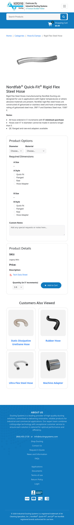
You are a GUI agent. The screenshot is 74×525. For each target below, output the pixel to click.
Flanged (20, 177)
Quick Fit (20, 174)
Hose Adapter (22, 183)
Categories (19, 35)
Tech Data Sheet (18, 274)
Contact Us (37, 445)
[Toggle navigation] (64, 6)
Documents (37, 471)
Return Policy (37, 479)
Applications (37, 466)
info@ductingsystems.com (46, 436)
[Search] (63, 17)
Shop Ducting (37, 441)
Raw (18, 180)
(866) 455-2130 (22, 436)
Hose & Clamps (34, 35)
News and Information (37, 454)
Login (37, 483)
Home (9, 35)
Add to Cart (51, 285)
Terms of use (37, 475)
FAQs (37, 458)
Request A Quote (37, 450)
